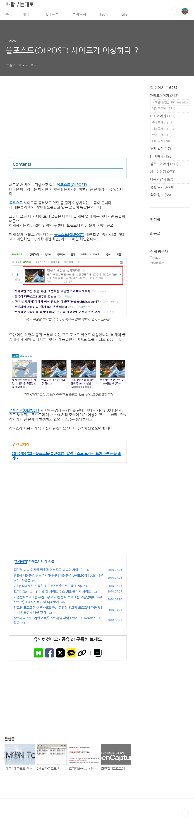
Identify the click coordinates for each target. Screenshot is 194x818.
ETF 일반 (161, 142)
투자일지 (79, 15)
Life (124, 15)
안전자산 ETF (163, 136)
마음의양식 (161, 180)
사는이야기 (162, 173)
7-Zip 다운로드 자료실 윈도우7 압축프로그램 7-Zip (48, 587)
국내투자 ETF (163, 124)
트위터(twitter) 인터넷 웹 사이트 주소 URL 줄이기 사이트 (52, 593)
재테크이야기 (164, 97)
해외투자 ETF (163, 130)
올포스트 (16, 204)
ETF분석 (52, 15)
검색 (174, 12)
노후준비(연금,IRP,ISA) (170, 103)
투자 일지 (160, 150)
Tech (104, 15)
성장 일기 (161, 188)
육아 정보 (160, 196)
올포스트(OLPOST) (72, 186)
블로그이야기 (164, 165)
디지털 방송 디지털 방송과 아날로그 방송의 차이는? (48, 571)
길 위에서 (163, 89)
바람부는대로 (19, 5)
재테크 (27, 15)
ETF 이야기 (162, 117)
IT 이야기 (21, 563)
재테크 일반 (163, 109)
